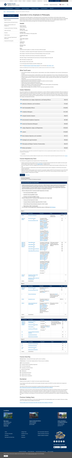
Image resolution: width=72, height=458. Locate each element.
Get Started (46, 4)
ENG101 (44, 300)
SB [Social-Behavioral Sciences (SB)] (22, 334)
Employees (23, 437)
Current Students (44, 8)
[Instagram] (61, 441)
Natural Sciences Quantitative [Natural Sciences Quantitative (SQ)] (33, 336)
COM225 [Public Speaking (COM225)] (23, 323)
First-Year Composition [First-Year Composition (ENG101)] (32, 218)
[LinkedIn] (64, 441)
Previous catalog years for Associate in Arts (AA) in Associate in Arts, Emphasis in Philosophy (36, 402)
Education (6, 32)
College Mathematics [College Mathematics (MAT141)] (31, 244)
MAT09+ (45, 247)
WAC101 (44, 220)
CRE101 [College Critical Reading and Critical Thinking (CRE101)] (23, 303)
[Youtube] (59, 441)
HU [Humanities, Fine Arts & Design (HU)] (22, 343)
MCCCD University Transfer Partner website (32, 65)
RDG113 (41, 308)
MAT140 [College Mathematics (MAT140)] (23, 242)
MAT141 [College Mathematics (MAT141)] (23, 243)
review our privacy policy (32, 453)
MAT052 (46, 244)
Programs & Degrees (9, 8)
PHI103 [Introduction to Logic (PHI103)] (23, 299)
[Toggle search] (67, 5)
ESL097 (41, 220)
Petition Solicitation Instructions (43, 433)
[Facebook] (57, 441)
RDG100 (41, 306)
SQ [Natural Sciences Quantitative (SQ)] (22, 336)
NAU (50, 65)
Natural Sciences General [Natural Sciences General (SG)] (32, 347)
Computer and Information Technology (10, 28)
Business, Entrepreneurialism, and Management (9, 25)
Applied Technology (7, 20)
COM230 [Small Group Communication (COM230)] (23, 324)
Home (5, 11)
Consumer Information (9, 433)
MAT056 (44, 246)
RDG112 (44, 307)
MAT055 (45, 245)
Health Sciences (7, 35)
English (62, 4)
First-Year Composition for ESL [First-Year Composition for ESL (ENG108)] (33, 290)
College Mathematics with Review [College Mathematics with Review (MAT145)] (33, 248)
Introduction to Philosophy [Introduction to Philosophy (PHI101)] (32, 215)
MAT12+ (45, 249)
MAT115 (41, 249)
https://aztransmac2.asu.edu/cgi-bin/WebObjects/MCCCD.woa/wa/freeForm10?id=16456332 (36, 387)
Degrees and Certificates (11, 11)
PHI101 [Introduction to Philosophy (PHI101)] (23, 215)
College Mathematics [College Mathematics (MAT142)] (31, 246)
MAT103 (41, 248)
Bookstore (6, 435)
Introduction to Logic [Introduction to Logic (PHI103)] (31, 299)
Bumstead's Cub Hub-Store (9, 437)
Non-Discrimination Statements (43, 431)
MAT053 (41, 245)
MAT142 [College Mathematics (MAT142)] (23, 244)
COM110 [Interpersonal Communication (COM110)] (23, 322)
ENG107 (44, 292)
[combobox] (63, 4)
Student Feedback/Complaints (43, 435)
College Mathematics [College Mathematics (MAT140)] (31, 242)
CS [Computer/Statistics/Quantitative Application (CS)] (22, 331)
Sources (66, 155)
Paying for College (35, 8)
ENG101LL (41, 223)
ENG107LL (45, 223)
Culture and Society (7, 30)
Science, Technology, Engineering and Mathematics (10, 38)
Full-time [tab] (22, 175)
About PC (51, 8)
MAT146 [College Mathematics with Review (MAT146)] (23, 246)
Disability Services (24, 433)
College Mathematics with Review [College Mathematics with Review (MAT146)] (33, 250)
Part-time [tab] (28, 175)
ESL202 (45, 225)
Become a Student (25, 8)
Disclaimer (23, 435)
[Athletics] (60, 435)
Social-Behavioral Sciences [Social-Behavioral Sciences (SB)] (32, 334)
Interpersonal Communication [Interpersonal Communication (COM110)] (33, 324)
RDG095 (45, 305)
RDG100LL (45, 306)
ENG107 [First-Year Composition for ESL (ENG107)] (23, 219)
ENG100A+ (45, 224)
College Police (23, 431)
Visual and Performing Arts (8, 40)
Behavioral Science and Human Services (11, 22)
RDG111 (41, 307)
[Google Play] (63, 447)
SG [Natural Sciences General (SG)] (22, 347)
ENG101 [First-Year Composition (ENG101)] (23, 218)
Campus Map (6, 425)
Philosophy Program (11, 15)
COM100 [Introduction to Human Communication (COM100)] (23, 321)
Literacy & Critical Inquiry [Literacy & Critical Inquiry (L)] (32, 294)
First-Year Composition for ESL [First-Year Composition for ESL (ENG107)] (33, 220)
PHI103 (56, 294)
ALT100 (45, 221)
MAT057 (41, 247)
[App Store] (56, 447)
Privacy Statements (31, 451)
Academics (17, 8)
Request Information (53, 4)
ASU (48, 65)
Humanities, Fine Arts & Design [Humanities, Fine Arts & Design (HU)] (33, 343)
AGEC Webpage (52, 207)
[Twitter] (54, 441)
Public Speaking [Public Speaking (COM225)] (30, 326)
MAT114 (45, 248)
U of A (52, 65)
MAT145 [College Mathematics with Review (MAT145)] (23, 245)
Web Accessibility (50, 451)
